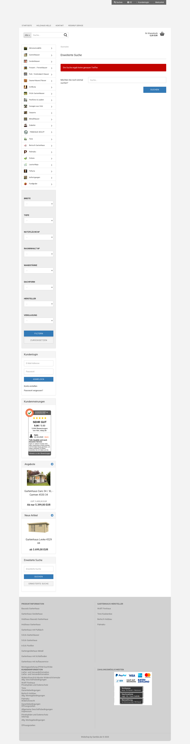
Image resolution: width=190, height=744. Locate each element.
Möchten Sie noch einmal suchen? (72, 84)
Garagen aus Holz (33, 109)
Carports (30, 115)
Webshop (85, 740)
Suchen (154, 93)
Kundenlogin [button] (143, 2)
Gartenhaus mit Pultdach (32, 633)
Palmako (30, 155)
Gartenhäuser (32, 58)
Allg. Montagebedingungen (33, 698)
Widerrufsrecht (28, 704)
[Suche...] (27, 37)
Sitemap (25, 720)
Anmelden (38, 382)
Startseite (27, 27)
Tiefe (26, 218)
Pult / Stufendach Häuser (36, 77)
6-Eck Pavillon (27, 649)
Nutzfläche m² (32, 235)
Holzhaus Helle (43, 27)
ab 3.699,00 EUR (38, 552)
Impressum (26, 714)
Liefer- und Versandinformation (35, 677)
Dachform (29, 285)
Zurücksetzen (38, 343)
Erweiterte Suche (39, 587)
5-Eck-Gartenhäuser (30, 638)
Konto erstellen (30, 389)
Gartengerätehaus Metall (32, 654)
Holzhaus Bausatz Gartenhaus (34, 622)
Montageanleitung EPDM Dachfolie (36, 670)
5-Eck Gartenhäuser (34, 96)
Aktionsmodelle (32, 51)
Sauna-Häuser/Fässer (35, 83)
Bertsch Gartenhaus (34, 148)
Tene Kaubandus (104, 617)
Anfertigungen (32, 180)
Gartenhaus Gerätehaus (32, 617)
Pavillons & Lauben (34, 103)
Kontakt (60, 27)
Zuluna (29, 161)
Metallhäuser (31, 122)
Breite (27, 201)
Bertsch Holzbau (104, 622)
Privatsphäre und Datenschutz (34, 688)
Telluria (29, 174)
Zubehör (30, 128)
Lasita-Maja (31, 167)
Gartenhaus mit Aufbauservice (34, 665)
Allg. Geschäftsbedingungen (33, 683)
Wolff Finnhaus (104, 611)
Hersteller (30, 301)
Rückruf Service (75, 27)
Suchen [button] (118, 2)
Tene (28, 142)
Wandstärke (30, 268)
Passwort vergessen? (33, 393)
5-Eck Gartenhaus (29, 643)
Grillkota (30, 90)
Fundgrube (30, 186)
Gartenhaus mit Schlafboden (34, 659)
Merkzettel (159, 2)
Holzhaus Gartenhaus (31, 627)
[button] (129, 2)
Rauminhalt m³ (32, 251)
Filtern (38, 336)
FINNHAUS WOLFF (34, 135)
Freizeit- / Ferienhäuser (35, 70)
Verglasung (30, 318)
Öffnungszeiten (28, 709)
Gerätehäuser (32, 64)
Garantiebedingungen (30, 693)
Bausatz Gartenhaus (30, 611)
